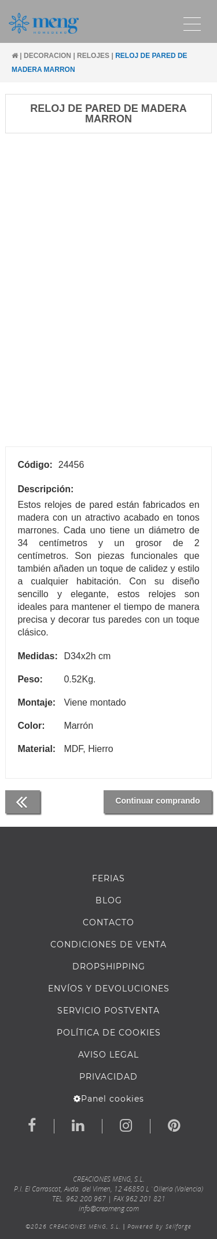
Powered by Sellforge (159, 1226)
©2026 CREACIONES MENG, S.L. (73, 1226)
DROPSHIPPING (108, 966)
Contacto (108, 922)
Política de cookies (109, 1032)
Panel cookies (108, 1098)
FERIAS (108, 878)
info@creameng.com (109, 1208)
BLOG (108, 900)
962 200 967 (86, 1199)
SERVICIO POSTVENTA (108, 1010)
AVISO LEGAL (108, 1054)
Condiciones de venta (108, 944)
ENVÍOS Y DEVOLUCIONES (109, 988)
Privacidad (108, 1076)
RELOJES (93, 56)
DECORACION (47, 56)
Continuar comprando (157, 800)
